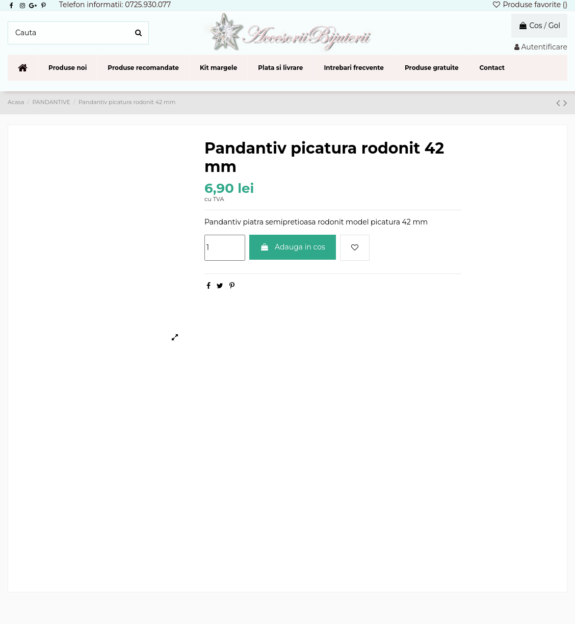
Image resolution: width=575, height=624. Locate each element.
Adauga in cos (292, 247)
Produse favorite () (529, 4)
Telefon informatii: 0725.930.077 (115, 4)
